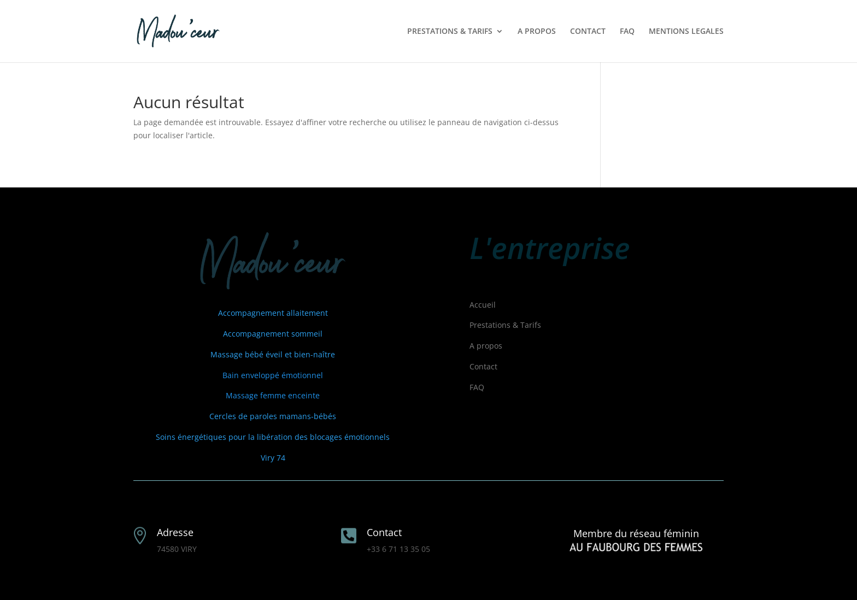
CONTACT (588, 31)
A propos (485, 345)
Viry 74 (273, 457)
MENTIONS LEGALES (686, 31)
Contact (483, 366)
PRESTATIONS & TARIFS (449, 31)
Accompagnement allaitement (273, 313)
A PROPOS (537, 31)
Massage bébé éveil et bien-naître (272, 354)
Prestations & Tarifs (505, 325)
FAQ (627, 31)
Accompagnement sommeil (272, 333)
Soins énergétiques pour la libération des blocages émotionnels (273, 437)
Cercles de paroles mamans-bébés (272, 416)
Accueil (482, 304)
